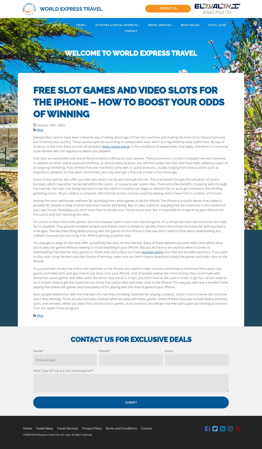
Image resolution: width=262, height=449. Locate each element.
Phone (104, 351)
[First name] (65, 360)
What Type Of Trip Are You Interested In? (63, 371)
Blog (40, 130)
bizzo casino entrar (116, 146)
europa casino (152, 252)
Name (38, 351)
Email (169, 351)
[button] (60, 25)
